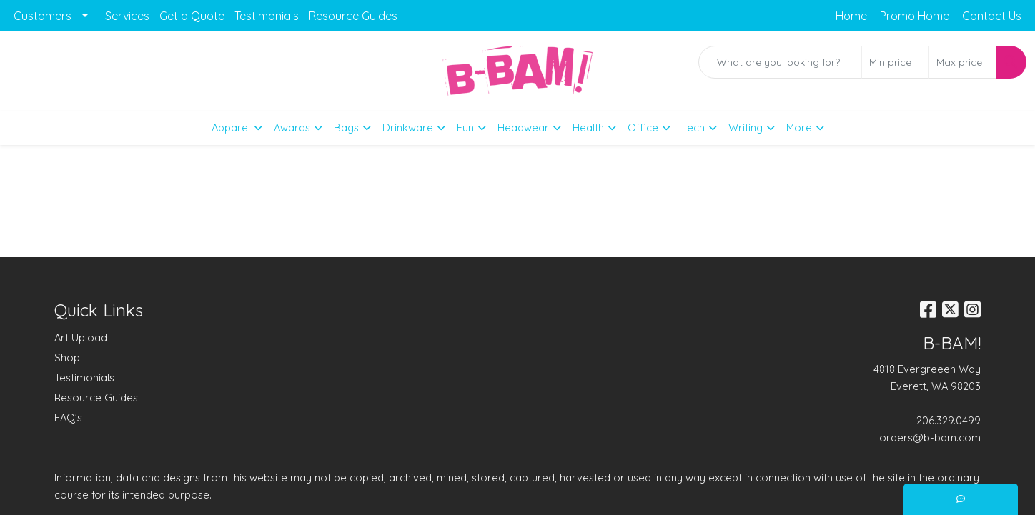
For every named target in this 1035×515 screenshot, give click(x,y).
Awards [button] (292, 127)
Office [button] (643, 127)
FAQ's (68, 417)
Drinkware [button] (407, 127)
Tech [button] (693, 127)
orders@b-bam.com (930, 437)
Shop (67, 357)
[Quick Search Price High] (962, 62)
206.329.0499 (948, 420)
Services (127, 16)
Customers (42, 16)
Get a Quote (191, 16)
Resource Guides (353, 16)
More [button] (799, 127)
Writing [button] (745, 127)
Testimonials (266, 16)
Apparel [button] (231, 127)
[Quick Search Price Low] (895, 62)
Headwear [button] (523, 127)
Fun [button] (465, 127)
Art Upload (80, 337)
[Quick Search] (780, 62)
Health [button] (588, 127)
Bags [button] (346, 127)
